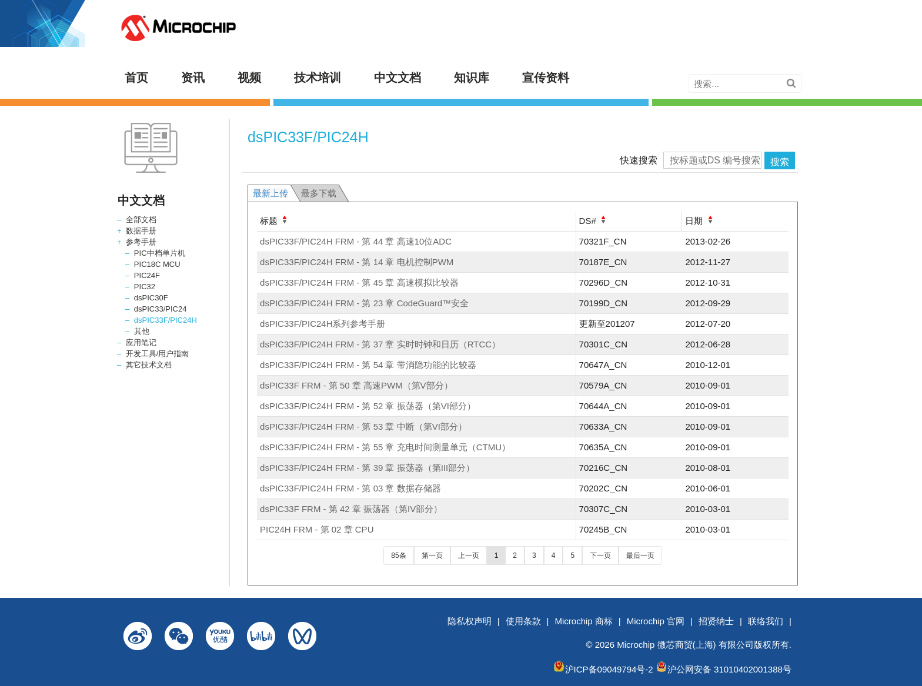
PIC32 (144, 286)
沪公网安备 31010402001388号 (729, 669)
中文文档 (397, 77)
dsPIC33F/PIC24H (165, 320)
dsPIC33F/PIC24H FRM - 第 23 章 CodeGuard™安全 (364, 303)
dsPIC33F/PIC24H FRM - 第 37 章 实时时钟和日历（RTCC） (380, 344)
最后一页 (640, 555)
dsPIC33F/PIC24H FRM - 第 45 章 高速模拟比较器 (359, 282)
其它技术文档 (149, 364)
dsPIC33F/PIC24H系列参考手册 (322, 324)
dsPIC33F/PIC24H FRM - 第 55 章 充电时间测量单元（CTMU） (385, 447)
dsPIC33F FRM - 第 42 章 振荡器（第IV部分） (351, 509)
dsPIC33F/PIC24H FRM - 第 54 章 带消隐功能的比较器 (368, 365)
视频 (249, 77)
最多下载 (318, 193)
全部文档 (141, 219)
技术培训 (317, 77)
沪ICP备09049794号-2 (609, 669)
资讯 (193, 77)
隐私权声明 (469, 621)
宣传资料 (545, 77)
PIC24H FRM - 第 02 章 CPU (316, 529)
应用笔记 (141, 342)
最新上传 (270, 193)
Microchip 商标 (584, 621)
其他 (141, 331)
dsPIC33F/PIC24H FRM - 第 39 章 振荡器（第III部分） (367, 468)
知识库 (471, 77)
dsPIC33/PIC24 (160, 308)
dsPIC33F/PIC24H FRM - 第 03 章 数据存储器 (350, 488)
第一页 (432, 555)
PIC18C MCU (157, 264)
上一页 (468, 555)
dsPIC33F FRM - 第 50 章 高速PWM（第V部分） (356, 385)
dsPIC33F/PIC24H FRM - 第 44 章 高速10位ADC (356, 241)
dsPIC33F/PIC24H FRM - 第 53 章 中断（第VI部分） (363, 426)
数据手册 (141, 230)
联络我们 (765, 621)
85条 (398, 555)
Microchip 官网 (655, 621)
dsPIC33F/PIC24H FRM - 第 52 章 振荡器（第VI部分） (368, 406)
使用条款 (523, 621)
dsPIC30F (151, 297)
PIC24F (147, 275)
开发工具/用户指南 (157, 353)
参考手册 (141, 241)
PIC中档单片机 (159, 253)
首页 (136, 77)
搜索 (779, 162)
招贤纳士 (716, 621)
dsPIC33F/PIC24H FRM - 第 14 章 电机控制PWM (356, 262)
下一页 (600, 555)
